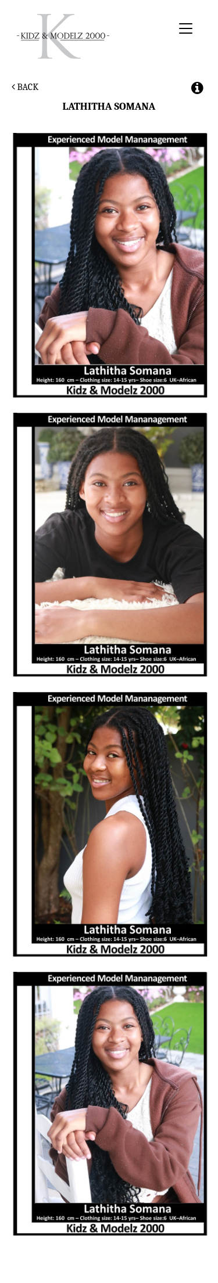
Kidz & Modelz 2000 (93, 36)
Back (25, 87)
